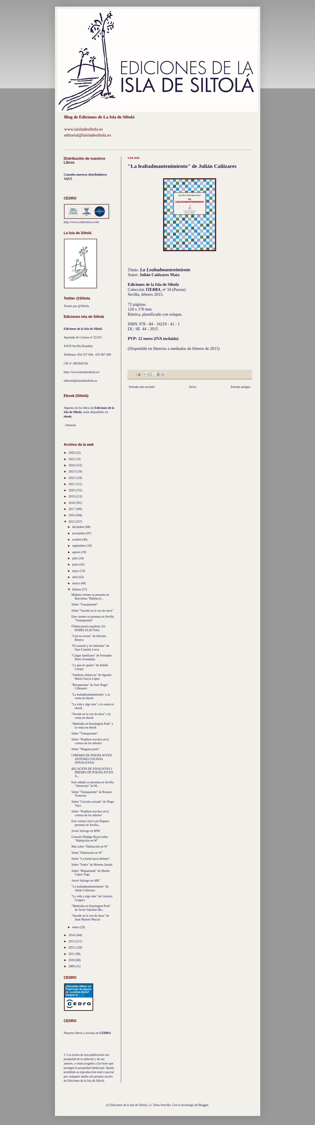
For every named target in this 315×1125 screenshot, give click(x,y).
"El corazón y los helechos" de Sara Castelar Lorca (90, 647)
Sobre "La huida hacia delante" (90, 858)
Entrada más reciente (142, 387)
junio (75, 564)
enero (76, 927)
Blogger (203, 1105)
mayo (76, 571)
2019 (71, 496)
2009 (71, 966)
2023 (71, 471)
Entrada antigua (240, 387)
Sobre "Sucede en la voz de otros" (92, 610)
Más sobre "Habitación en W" (89, 846)
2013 (71, 941)
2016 (71, 515)
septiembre (79, 545)
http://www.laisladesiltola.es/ (82, 372)
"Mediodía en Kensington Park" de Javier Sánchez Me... (91, 907)
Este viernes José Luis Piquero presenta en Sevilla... (90, 823)
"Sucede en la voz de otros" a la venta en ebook (90, 715)
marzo (76, 583)
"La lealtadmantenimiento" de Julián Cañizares (89, 888)
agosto (76, 552)
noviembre (79, 533)
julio (75, 558)
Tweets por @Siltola (76, 306)
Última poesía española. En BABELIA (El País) (88, 628)
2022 (71, 478)
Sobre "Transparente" (84, 604)
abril (75, 577)
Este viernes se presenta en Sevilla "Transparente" (92, 618)
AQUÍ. (68, 178)
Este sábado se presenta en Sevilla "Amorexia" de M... (92, 784)
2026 (71, 452)
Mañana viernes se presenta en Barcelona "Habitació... (90, 596)
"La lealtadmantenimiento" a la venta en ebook (90, 696)
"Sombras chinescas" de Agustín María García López (91, 676)
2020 (71, 490)
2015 (71, 521)
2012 (71, 947)
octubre (77, 539)
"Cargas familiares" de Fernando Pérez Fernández (91, 657)
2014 (71, 935)
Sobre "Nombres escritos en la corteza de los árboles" (90, 741)
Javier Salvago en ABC (85, 880)
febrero (77, 589)
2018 (71, 503)
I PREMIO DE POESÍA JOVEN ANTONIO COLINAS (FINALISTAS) (91, 759)
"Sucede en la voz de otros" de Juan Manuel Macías (90, 917)
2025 (71, 459)
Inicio (192, 387)
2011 (71, 954)
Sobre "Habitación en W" (87, 852)
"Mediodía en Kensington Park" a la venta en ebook (92, 725)
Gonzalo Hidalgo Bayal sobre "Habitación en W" (89, 838)
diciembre (78, 527)
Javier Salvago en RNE (85, 831)
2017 (71, 509)
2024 (71, 465)
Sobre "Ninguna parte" (85, 749)
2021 (71, 484)
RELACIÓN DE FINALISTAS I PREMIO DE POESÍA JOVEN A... (92, 772)
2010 (71, 960)
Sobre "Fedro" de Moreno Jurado (91, 864)
